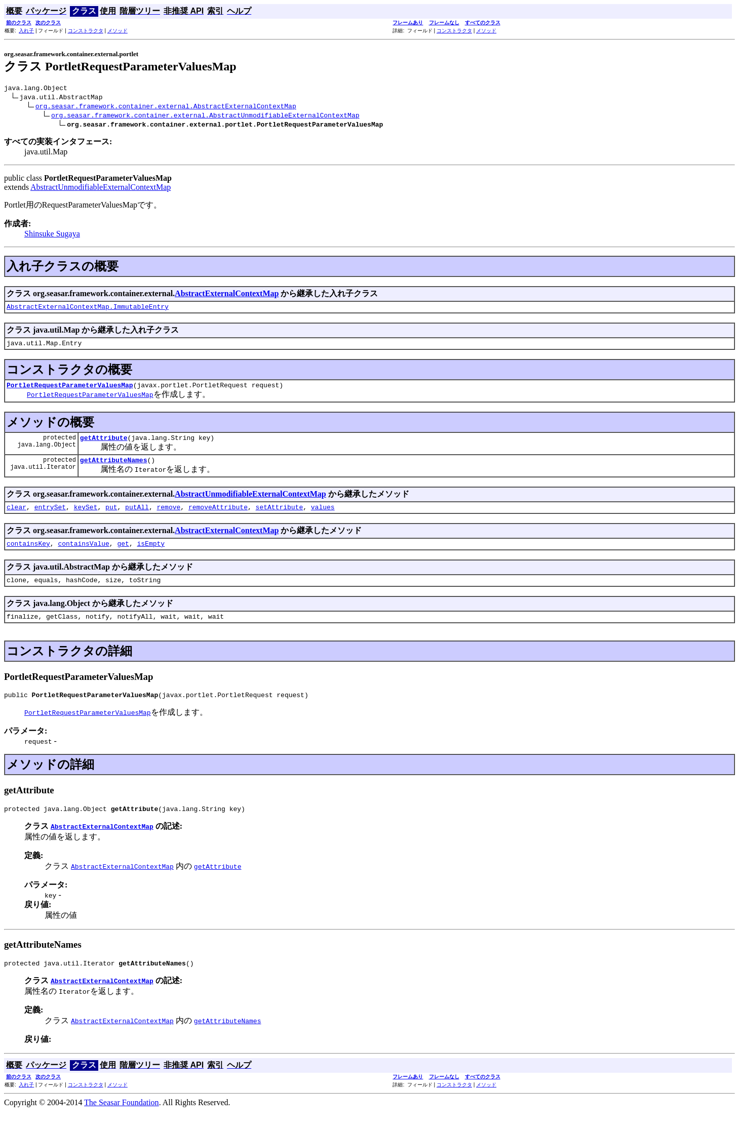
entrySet (50, 517)
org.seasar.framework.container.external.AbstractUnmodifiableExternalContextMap (205, 116)
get (123, 555)
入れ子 (26, 30)
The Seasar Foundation (121, 1122)
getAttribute (104, 445)
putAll (137, 517)
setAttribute (279, 517)
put (111, 517)
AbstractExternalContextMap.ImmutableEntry (88, 309)
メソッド (117, 30)
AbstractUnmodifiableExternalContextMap (100, 188)
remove (169, 517)
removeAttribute (218, 517)
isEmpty (151, 555)
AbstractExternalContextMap (227, 295)
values (323, 517)
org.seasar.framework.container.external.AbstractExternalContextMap (165, 107)
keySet (86, 517)
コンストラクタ (85, 30)
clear (16, 517)
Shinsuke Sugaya (52, 235)
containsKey (28, 555)
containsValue (83, 555)
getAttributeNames (113, 468)
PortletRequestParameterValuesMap (70, 390)
